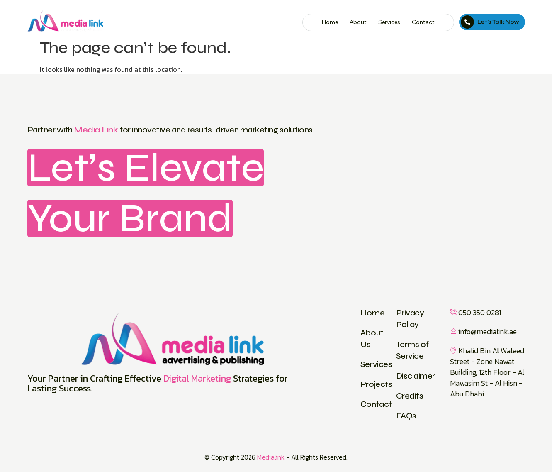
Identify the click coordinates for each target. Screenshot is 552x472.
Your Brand (130, 218)
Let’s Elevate (145, 167)
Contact (423, 22)
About (358, 22)
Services (389, 22)
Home (330, 22)
